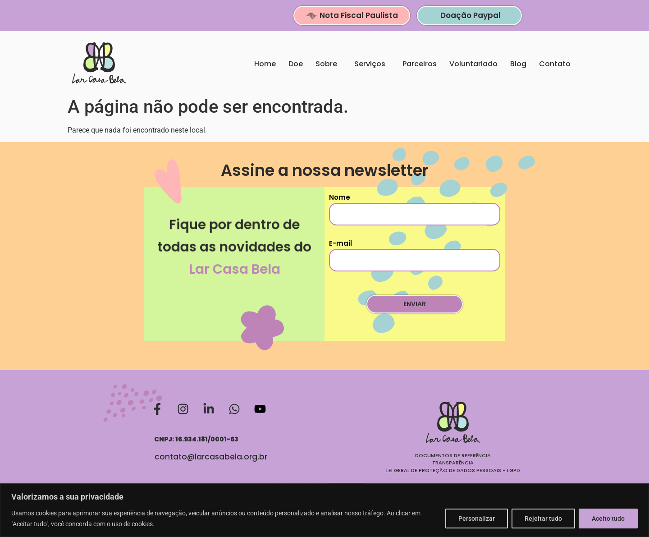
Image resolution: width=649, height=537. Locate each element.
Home (265, 64)
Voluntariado (473, 64)
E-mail (414, 255)
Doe (295, 64)
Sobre (328, 64)
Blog (518, 64)
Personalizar (476, 518)
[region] (324, 510)
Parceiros (419, 64)
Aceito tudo (608, 518)
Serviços (372, 64)
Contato (557, 64)
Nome (414, 209)
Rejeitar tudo (543, 518)
